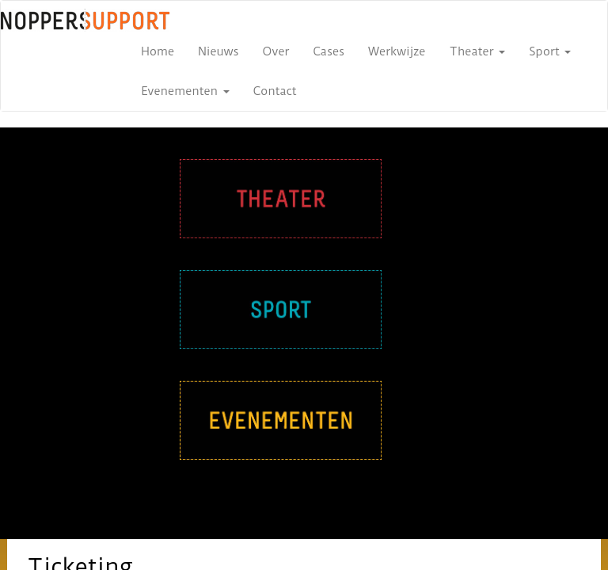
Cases (328, 51)
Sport (550, 51)
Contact (275, 91)
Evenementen (185, 91)
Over (276, 51)
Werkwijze (396, 51)
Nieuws (218, 51)
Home (157, 51)
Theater (478, 51)
